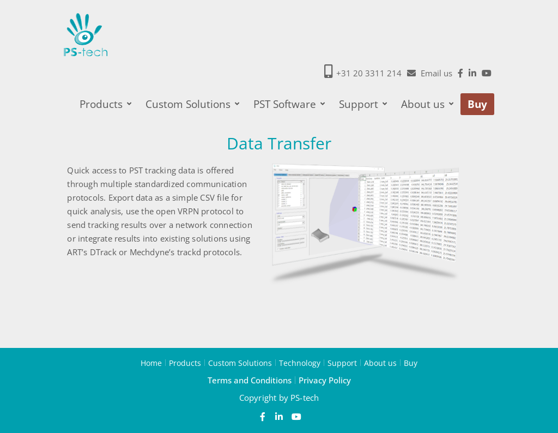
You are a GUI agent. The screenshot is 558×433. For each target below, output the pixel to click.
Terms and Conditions (250, 380)
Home (151, 362)
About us (427, 104)
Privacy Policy (325, 380)
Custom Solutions (192, 104)
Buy (477, 104)
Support (363, 104)
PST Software (289, 104)
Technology (299, 362)
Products (105, 104)
